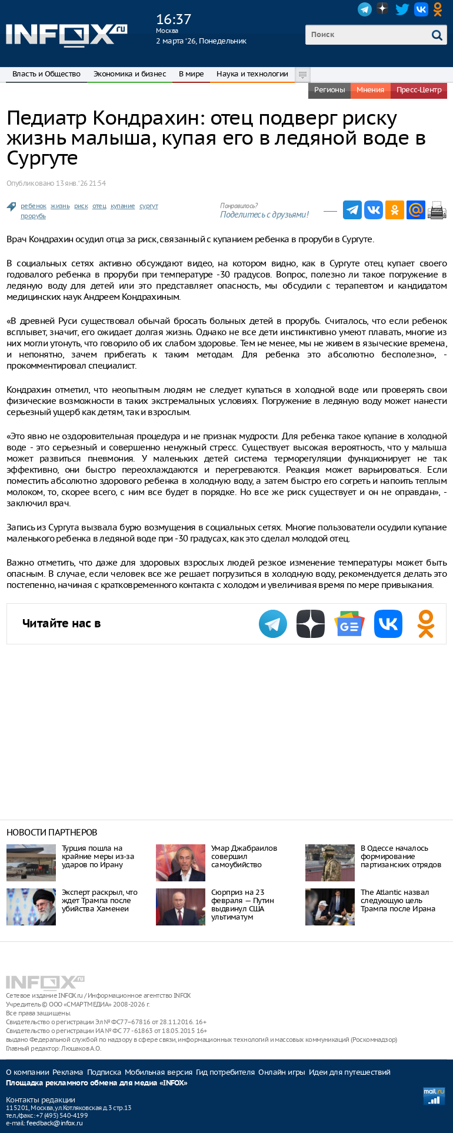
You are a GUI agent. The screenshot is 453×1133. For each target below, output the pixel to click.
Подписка (104, 1072)
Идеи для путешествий (350, 1072)
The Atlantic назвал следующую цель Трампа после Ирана (398, 900)
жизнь (60, 206)
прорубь (33, 216)
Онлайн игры (281, 1072)
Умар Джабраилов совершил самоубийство (244, 856)
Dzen (384, 9)
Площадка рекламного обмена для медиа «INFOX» (97, 1083)
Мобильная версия (158, 1072)
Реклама (68, 1072)
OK (440, 9)
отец (99, 206)
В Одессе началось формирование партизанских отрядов (401, 856)
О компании (27, 1072)
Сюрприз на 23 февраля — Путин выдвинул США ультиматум (242, 904)
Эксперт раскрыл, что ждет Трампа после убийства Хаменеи (99, 900)
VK (421, 9)
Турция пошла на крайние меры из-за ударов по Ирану (98, 856)
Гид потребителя (225, 1072)
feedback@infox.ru (54, 1123)
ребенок (33, 206)
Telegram (365, 9)
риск (81, 206)
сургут (148, 206)
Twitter (402, 9)
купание (123, 206)
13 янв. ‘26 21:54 (80, 183)
